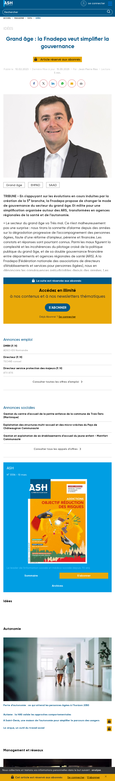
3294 (29, 18)
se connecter (96, 3)
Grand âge (14, 185)
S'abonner (57, 308)
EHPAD (35, 185)
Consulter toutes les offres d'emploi (56, 382)
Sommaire (31, 576)
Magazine (19, 18)
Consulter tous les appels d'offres (56, 449)
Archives (57, 586)
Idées (38, 18)
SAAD (53, 185)
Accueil (7, 18)
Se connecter (67, 317)
